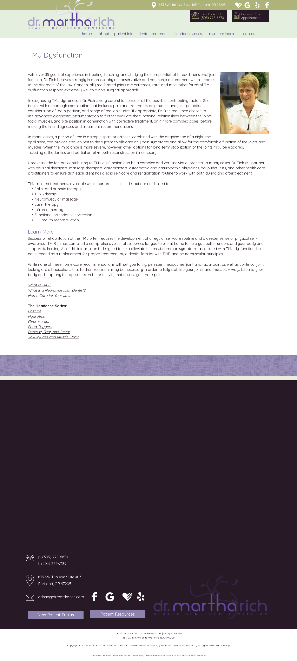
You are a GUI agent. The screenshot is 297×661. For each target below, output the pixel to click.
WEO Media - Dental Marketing (141, 645)
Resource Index (221, 33)
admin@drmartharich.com (61, 597)
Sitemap (225, 645)
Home (87, 33)
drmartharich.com (151, 633)
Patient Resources (117, 614)
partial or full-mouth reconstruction (105, 152)
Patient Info (123, 33)
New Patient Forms (56, 614)
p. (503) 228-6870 (53, 557)
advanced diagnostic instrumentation (67, 116)
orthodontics (55, 152)
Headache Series (188, 33)
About (104, 33)
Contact (250, 33)
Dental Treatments (153, 33)
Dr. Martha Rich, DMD (106, 645)
